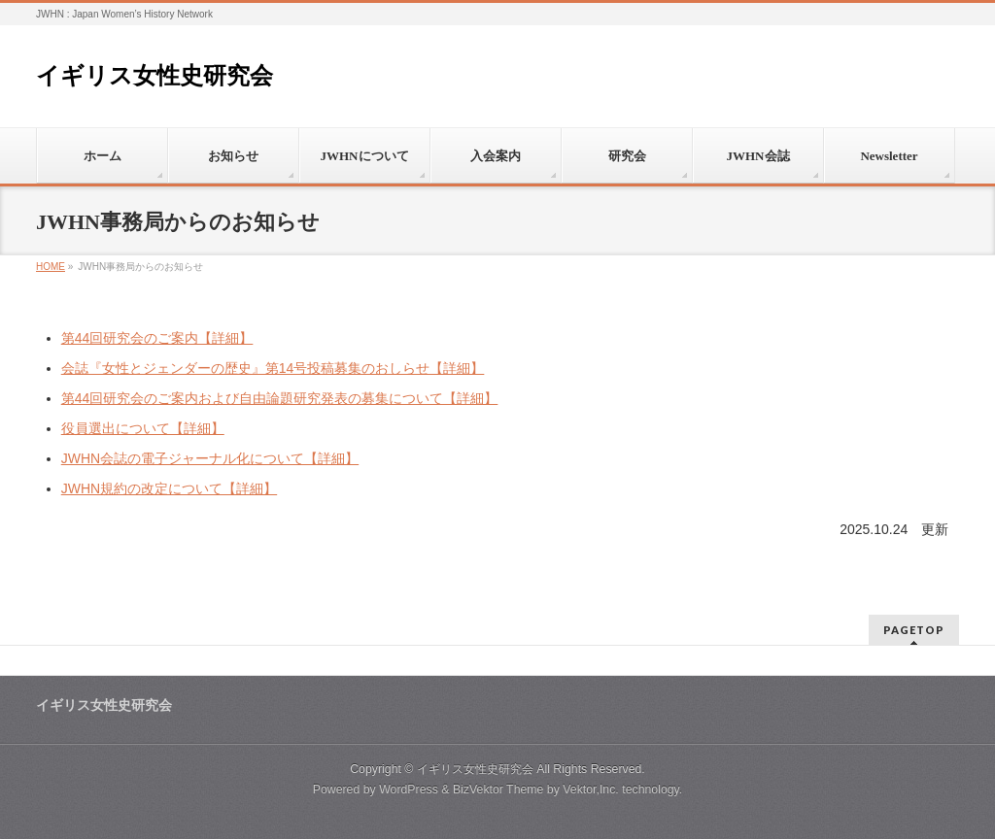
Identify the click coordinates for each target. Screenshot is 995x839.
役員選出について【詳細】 (142, 428)
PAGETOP (913, 629)
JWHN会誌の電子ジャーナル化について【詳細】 (210, 458)
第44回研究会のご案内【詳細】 (157, 338)
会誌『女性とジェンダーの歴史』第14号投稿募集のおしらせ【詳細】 (273, 368)
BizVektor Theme (498, 789)
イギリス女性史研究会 (154, 75)
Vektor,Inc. (591, 789)
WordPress (408, 789)
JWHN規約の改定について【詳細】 (169, 488)
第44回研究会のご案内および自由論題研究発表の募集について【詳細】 (279, 398)
